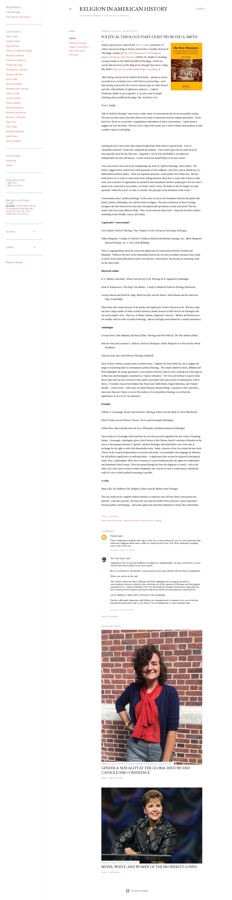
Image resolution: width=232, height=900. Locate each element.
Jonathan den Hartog (17, 88)
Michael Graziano (14, 107)
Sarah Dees (12, 136)
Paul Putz (11, 122)
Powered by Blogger (137, 891)
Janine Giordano (14, 84)
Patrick (113, 536)
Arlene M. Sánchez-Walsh (19, 50)
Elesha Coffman (14, 74)
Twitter (9, 165)
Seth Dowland (13, 141)
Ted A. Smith (142, 44)
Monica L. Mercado (16, 117)
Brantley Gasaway (15, 55)
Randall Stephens (15, 131)
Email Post (113, 516)
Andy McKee (12, 46)
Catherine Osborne (15, 60)
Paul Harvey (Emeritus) (18, 17)
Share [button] (72, 31)
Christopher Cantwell (16, 69)
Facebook (11, 160)
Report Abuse (14, 262)
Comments (15, 185)
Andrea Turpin (13, 41)
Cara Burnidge (13, 12)
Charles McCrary (14, 65)
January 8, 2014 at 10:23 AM (122, 550)
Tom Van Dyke (117, 558)
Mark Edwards (13, 103)
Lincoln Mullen (13, 98)
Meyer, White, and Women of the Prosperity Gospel (149, 866)
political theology (77, 43)
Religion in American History (123, 8)
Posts (12, 182)
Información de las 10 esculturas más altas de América (21, 208)
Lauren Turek (13, 93)
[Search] (200, 8)
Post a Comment (109, 616)
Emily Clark (11, 79)
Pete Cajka (11, 126)
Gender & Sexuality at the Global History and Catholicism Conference (145, 770)
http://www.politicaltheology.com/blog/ (135, 69)
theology (73, 54)
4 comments (113, 872)
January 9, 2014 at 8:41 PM (121, 610)
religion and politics (78, 47)
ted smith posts (77, 50)
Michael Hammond (16, 112)
